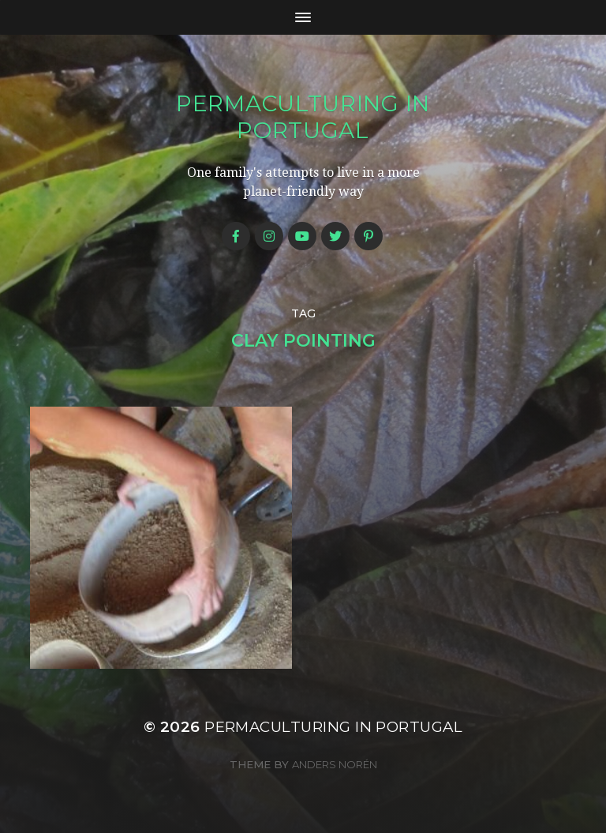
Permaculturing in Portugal (303, 117)
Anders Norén (334, 764)
